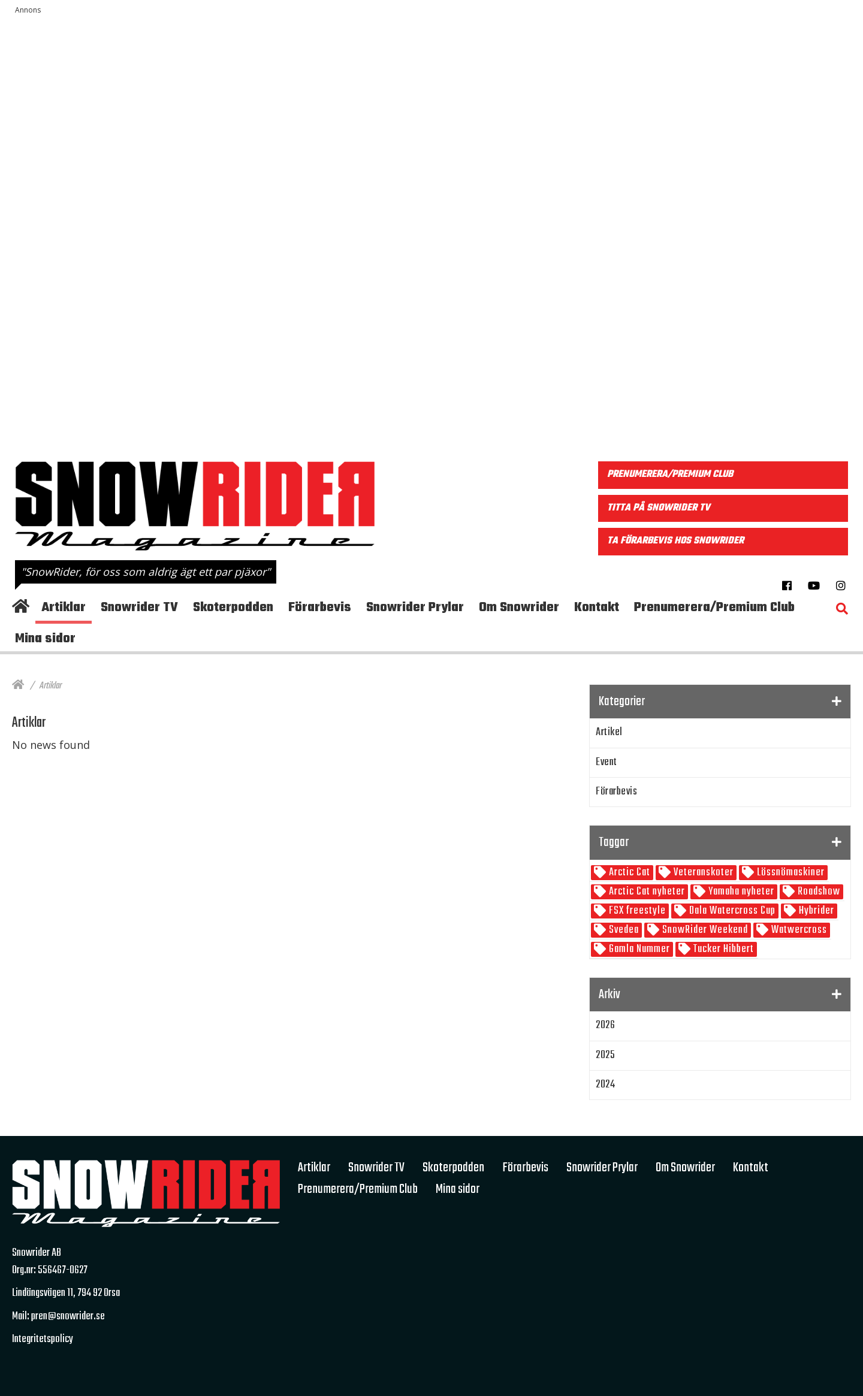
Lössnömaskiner (790, 872)
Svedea (622, 930)
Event (606, 762)
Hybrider (815, 911)
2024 (605, 1084)
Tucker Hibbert (722, 949)
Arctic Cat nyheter (645, 891)
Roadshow (817, 891)
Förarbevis (616, 791)
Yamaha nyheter (740, 891)
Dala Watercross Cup (731, 911)
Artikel (609, 732)
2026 (605, 1025)
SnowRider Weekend (704, 930)
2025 (605, 1055)
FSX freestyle (636, 911)
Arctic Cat (628, 872)
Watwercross (798, 930)
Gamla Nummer (638, 949)
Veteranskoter (702, 872)
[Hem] (18, 686)
